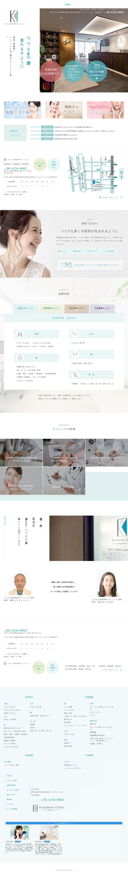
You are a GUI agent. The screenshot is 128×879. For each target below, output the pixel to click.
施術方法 (93, 720)
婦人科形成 (68, 745)
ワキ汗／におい (70, 733)
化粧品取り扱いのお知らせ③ (65, 138)
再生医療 (29, 754)
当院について (63, 251)
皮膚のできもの (24, 345)
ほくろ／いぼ (95, 711)
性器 (66, 739)
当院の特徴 (59, 4)
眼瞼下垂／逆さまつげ (26, 366)
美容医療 (89, 696)
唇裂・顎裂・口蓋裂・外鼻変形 (30, 372)
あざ (35, 345)
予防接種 (89, 754)
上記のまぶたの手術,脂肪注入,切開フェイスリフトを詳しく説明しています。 (85, 131)
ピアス (92, 714)
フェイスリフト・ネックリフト (75, 724)
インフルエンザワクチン (73, 767)
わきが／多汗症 (79, 342)
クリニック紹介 (77, 4)
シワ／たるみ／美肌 (11, 764)
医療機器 (93, 731)
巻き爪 (84, 383)
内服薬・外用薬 (96, 742)
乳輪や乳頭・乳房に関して (83, 362)
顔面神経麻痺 (51, 372)
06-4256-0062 (115, 12)
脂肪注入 (93, 723)
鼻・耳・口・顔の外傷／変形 (29, 369)
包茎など (67, 742)
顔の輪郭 (67, 721)
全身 (36, 333)
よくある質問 (112, 4)
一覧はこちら (16, 135)
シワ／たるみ (69, 709)
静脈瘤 (75, 383)
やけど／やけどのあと (42, 342)
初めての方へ (88, 4)
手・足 (91, 374)
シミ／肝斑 (68, 706)
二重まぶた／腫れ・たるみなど (75, 715)
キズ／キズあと (24, 342)
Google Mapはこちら (110, 197)
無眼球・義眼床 (24, 376)
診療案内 (68, 4)
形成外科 (29, 696)
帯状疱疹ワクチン (70, 764)
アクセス (103, 4)
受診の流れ (78, 251)
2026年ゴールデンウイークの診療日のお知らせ (73, 127)
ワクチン (67, 761)
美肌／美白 (68, 712)
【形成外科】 (64, 317)
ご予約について (94, 251)
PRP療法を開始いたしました (66, 135)
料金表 (96, 4)
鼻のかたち (68, 718)
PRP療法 (7, 761)
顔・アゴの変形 (40, 376)
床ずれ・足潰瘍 (47, 345)
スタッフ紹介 (50, 4)
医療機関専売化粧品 (97, 734)
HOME (42, 4)
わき (91, 333)
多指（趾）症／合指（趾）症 (101, 383)
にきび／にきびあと (25, 379)
